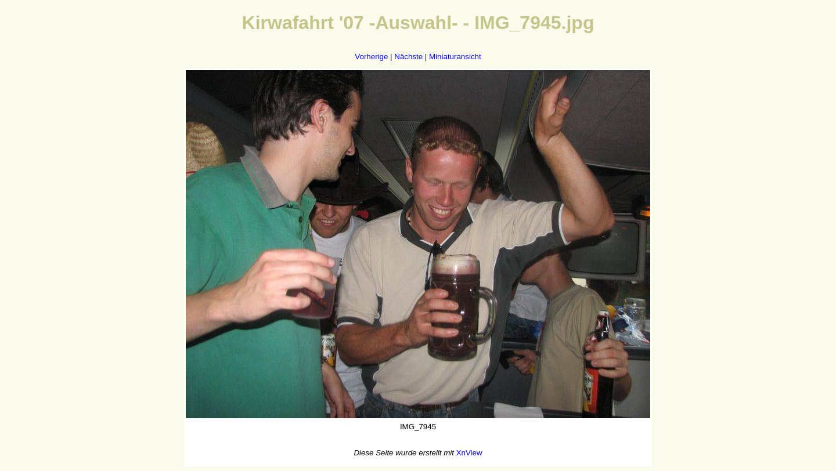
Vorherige (371, 56)
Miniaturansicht (455, 56)
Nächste (408, 56)
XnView (469, 452)
